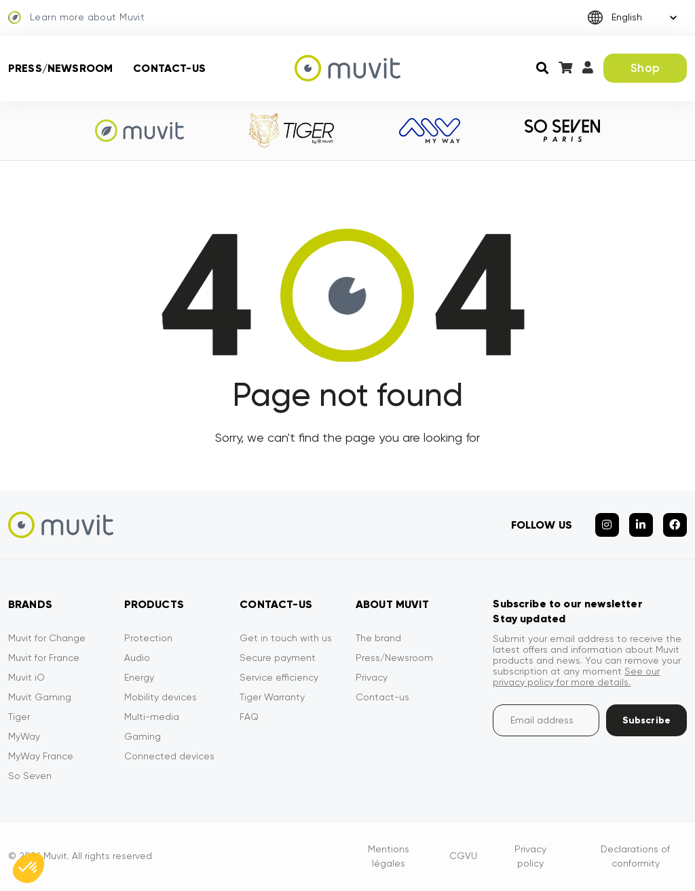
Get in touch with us (286, 637)
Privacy (372, 677)
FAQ (249, 716)
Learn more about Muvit (76, 18)
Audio (137, 657)
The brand (378, 637)
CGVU (463, 855)
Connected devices (169, 756)
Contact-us (169, 68)
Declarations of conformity (635, 856)
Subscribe (646, 720)
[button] (28, 868)
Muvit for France (43, 657)
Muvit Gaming (39, 696)
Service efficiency (279, 677)
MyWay (24, 736)
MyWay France (40, 756)
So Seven (30, 775)
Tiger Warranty (272, 696)
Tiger (19, 716)
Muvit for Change (47, 637)
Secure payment (278, 657)
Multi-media (151, 716)
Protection (148, 637)
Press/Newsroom (60, 68)
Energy (139, 677)
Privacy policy (530, 856)
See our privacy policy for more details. (576, 676)
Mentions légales (388, 856)
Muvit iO (26, 677)
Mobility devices (160, 696)
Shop (645, 68)
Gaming (142, 736)
